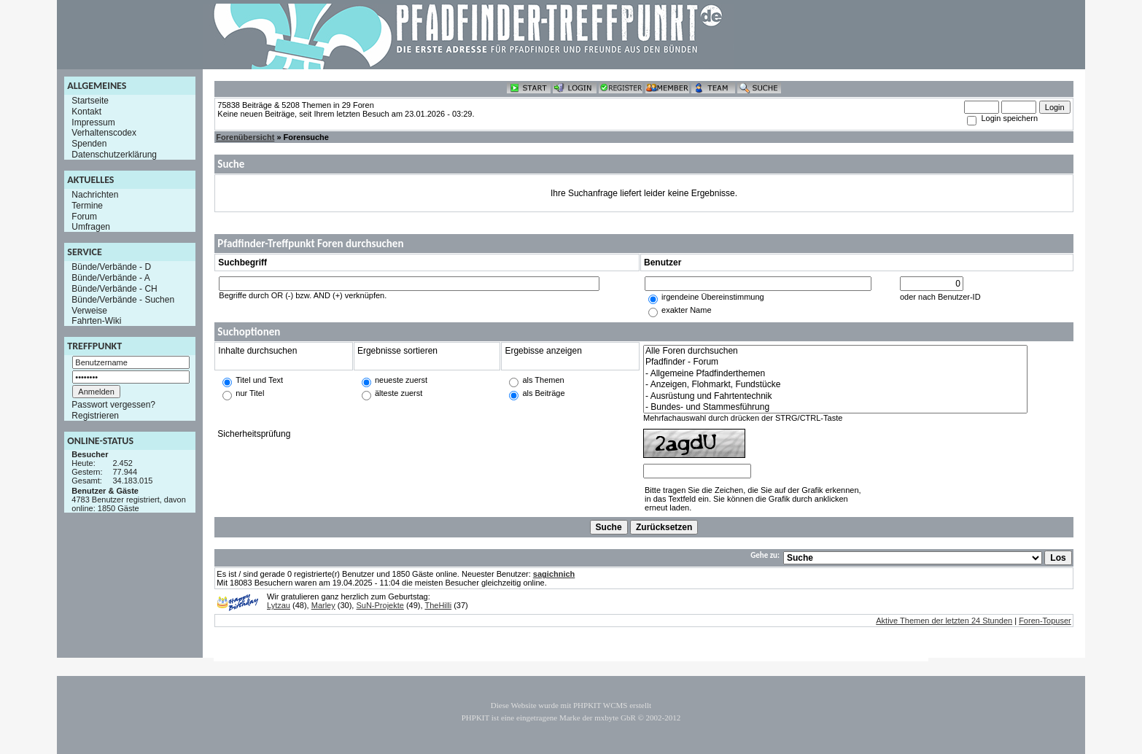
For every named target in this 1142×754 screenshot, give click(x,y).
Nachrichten (94, 195)
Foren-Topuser (1045, 620)
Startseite (90, 101)
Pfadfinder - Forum (835, 362)
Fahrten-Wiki (96, 321)
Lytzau (278, 605)
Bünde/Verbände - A (110, 278)
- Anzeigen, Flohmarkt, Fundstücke (835, 384)
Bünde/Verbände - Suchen (122, 300)
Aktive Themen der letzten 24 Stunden (944, 620)
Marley (323, 605)
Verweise (89, 310)
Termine (87, 206)
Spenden (88, 144)
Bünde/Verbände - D (111, 267)
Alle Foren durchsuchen (835, 351)
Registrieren (95, 416)
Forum (84, 216)
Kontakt (86, 111)
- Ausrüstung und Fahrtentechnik (835, 396)
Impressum (92, 122)
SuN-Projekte (379, 605)
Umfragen (90, 227)
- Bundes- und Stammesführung (835, 407)
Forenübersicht (245, 137)
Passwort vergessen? (113, 405)
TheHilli (437, 605)
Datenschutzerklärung (114, 154)
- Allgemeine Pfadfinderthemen (835, 373)
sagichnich (554, 574)
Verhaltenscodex (103, 133)
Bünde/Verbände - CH (114, 289)
